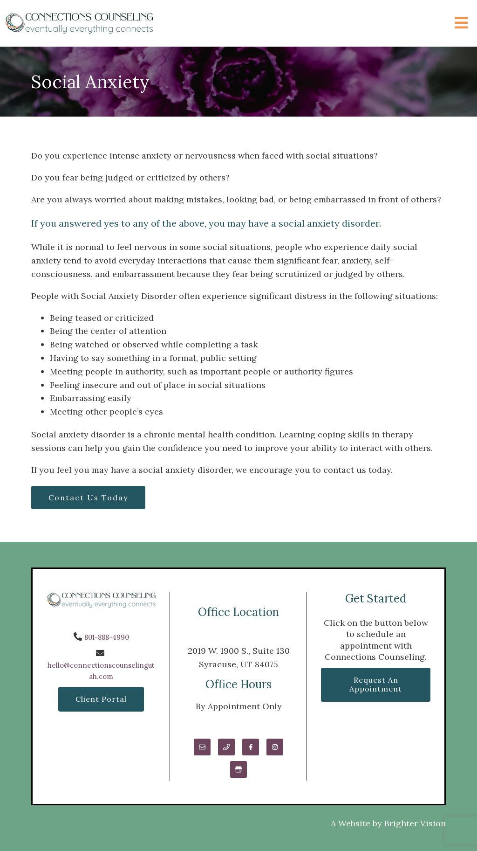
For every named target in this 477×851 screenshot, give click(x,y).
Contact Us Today (88, 497)
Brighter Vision (415, 823)
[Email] (202, 747)
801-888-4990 (106, 637)
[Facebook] (250, 747)
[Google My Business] (238, 769)
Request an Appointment (375, 684)
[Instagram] (274, 747)
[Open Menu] (461, 23)
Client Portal (101, 699)
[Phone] (226, 747)
